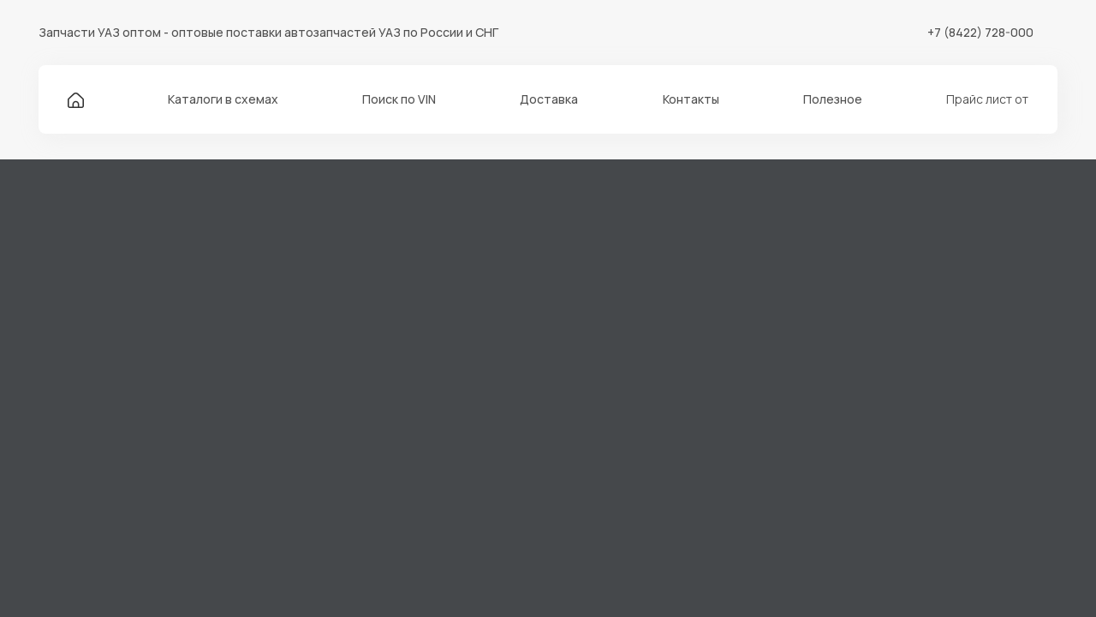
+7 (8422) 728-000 (980, 32)
